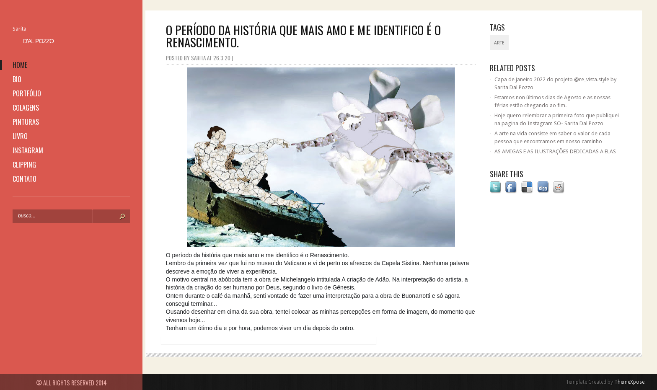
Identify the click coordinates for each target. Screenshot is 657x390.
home (20, 65)
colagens (26, 108)
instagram (28, 150)
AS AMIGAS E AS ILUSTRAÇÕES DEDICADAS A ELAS (555, 151)
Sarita (19, 29)
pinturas (26, 122)
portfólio (27, 93)
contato (24, 179)
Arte (499, 43)
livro (20, 136)
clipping (24, 165)
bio (17, 79)
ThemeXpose (629, 382)
